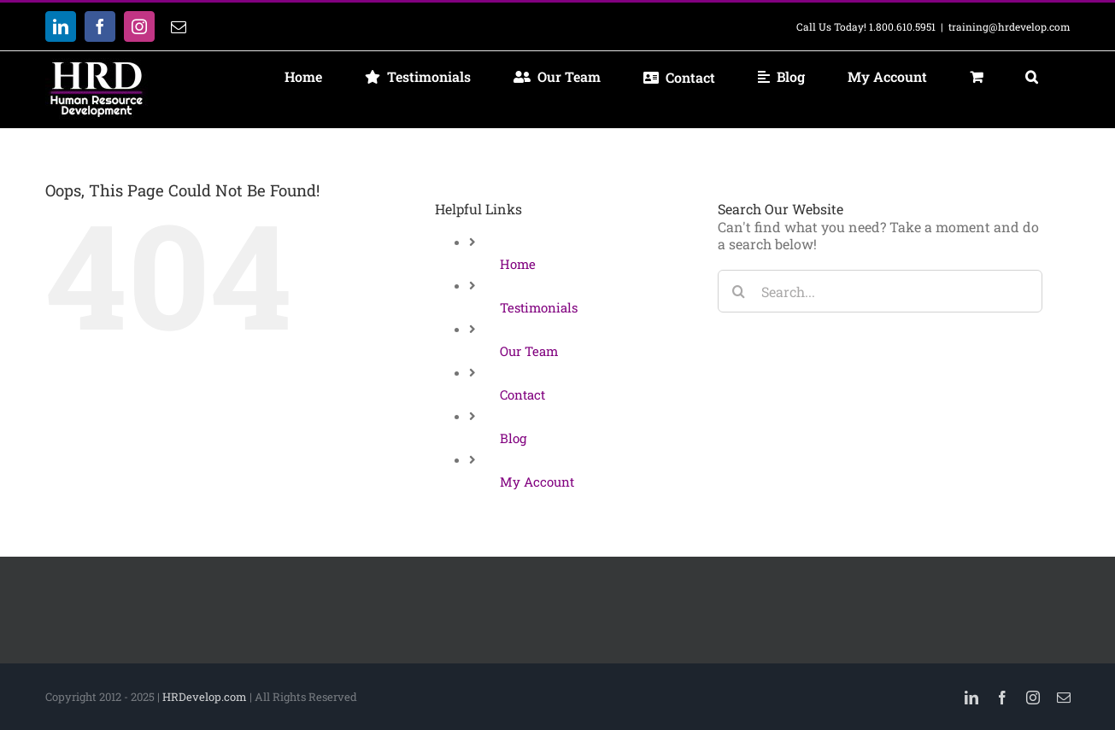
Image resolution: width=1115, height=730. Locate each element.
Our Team (529, 350)
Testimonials (539, 307)
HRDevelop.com (204, 696)
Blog (513, 438)
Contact (522, 394)
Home (518, 263)
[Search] (739, 291)
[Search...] (880, 291)
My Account (537, 481)
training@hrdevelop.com (1009, 26)
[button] (1032, 76)
